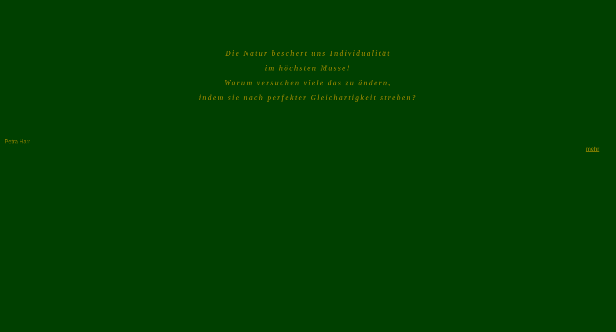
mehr (592, 149)
